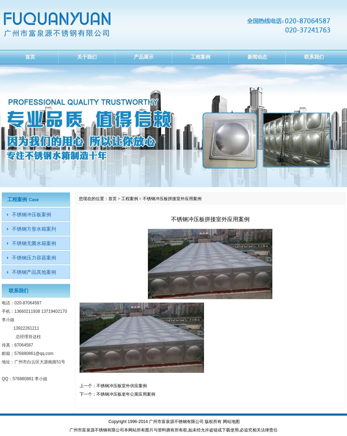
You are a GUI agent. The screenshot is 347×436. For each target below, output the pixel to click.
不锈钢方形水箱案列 (34, 229)
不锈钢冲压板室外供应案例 (121, 385)
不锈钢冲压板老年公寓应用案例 (125, 394)
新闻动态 (257, 57)
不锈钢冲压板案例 (31, 214)
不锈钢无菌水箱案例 (34, 243)
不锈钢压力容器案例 (34, 257)
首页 (30, 57)
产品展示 (144, 57)
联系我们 (314, 57)
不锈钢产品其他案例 (34, 272)
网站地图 (231, 421)
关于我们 (87, 57)
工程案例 (200, 57)
